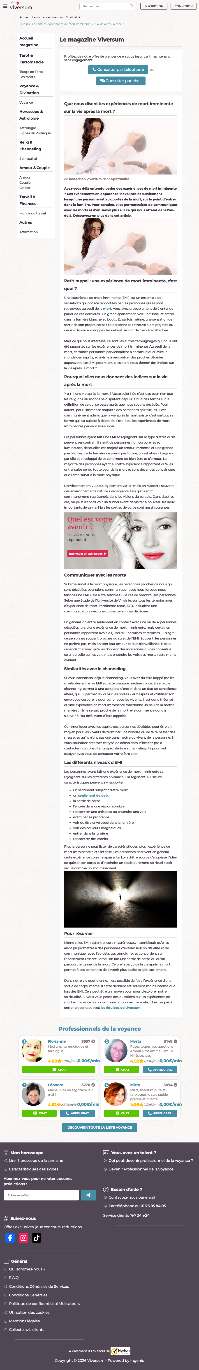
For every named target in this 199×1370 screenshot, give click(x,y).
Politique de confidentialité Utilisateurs (44, 1304)
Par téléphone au (137, 1206)
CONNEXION (184, 6)
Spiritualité (73, 17)
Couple (24, 183)
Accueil (24, 17)
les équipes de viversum (121, 1008)
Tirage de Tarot (31, 72)
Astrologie (27, 128)
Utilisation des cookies (29, 1313)
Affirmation (28, 232)
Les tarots (27, 77)
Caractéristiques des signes (33, 1169)
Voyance (26, 102)
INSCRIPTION (153, 6)
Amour (24, 177)
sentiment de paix (93, 795)
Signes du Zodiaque (35, 133)
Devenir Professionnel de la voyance (141, 1169)
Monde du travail (32, 213)
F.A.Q (14, 1278)
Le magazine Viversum (47, 17)
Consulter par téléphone (118, 69)
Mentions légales (24, 1321)
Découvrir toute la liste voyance (99, 1128)
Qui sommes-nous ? (27, 1269)
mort (107, 309)
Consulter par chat (120, 81)
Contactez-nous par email (132, 1198)
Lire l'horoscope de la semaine (36, 1161)
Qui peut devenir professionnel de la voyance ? (151, 1161)
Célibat (24, 188)
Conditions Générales (28, 1295)
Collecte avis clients (26, 1330)
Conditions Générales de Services (39, 1287)
